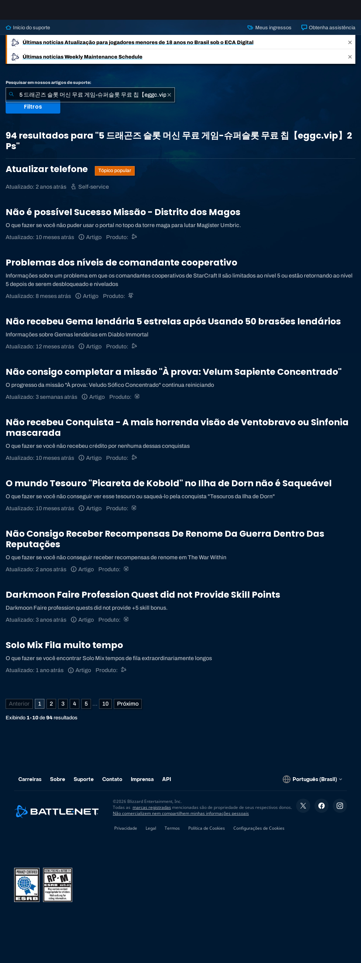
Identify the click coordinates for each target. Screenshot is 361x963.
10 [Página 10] (105, 709)
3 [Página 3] (63, 709)
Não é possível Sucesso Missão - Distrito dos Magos (123, 218)
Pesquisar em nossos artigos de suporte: (48, 88)
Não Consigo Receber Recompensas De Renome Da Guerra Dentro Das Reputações (165, 544)
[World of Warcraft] (138, 403)
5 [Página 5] (86, 709)
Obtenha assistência (328, 33)
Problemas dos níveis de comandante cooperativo (121, 268)
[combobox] (90, 100)
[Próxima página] (128, 709)
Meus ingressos (269, 33)
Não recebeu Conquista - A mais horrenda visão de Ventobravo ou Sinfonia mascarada (177, 433)
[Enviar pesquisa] (11, 100)
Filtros (33, 112)
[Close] (350, 48)
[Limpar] (169, 100)
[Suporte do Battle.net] (134, 243)
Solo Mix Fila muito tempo (64, 651)
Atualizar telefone (48, 175)
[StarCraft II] (131, 302)
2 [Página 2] (51, 709)
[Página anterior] (19, 709)
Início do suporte (28, 33)
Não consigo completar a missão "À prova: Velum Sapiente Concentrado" (174, 377)
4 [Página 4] (74, 709)
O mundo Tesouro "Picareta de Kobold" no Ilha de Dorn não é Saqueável (169, 489)
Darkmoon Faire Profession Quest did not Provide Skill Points (143, 600)
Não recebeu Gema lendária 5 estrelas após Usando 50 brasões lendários (173, 327)
